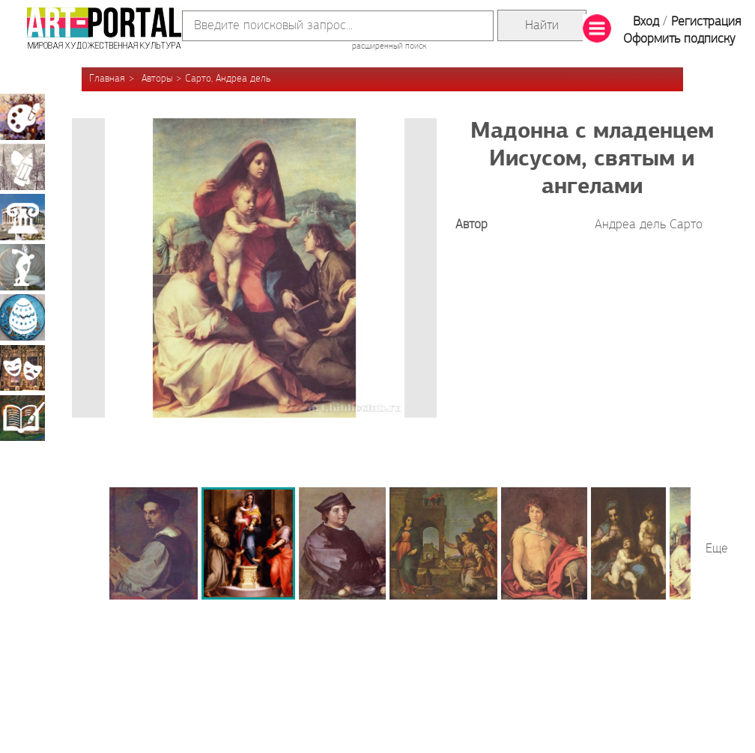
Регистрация (706, 22)
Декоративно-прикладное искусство (22, 317)
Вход (646, 22)
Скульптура (22, 267)
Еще (717, 549)
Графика (22, 167)
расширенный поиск (389, 46)
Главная (107, 79)
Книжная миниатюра (22, 417)
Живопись (22, 117)
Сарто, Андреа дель (227, 79)
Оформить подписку (679, 39)
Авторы (157, 79)
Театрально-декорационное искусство (22, 367)
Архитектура (22, 217)
